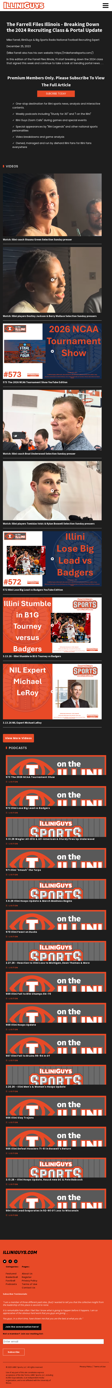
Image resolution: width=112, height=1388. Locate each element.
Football (10, 1281)
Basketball (12, 1277)
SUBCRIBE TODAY (56, 93)
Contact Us (28, 1288)
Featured (11, 1274)
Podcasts (11, 1284)
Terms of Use (29, 1284)
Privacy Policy (29, 1281)
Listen (13, 781)
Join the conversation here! (22, 1326)
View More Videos (18, 738)
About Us (27, 1274)
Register (27, 1277)
